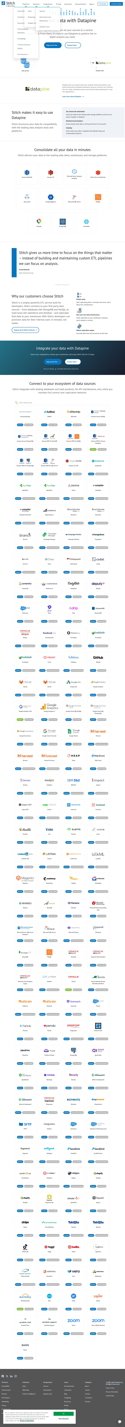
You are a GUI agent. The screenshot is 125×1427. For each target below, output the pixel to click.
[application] (119, 1421)
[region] (39, 1416)
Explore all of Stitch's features (25, 330)
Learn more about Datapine (73, 96)
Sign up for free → (52, 45)
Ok (63, 1414)
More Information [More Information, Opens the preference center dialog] (64, 1418)
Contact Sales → (73, 45)
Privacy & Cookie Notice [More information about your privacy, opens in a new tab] (27, 1421)
